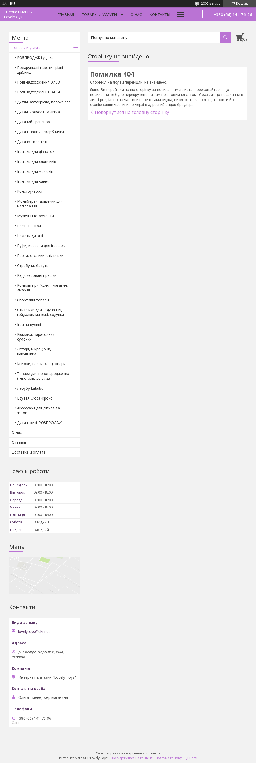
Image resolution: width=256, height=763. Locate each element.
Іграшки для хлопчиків (36, 161)
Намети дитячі (30, 235)
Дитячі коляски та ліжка (38, 111)
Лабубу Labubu (30, 388)
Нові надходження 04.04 (38, 92)
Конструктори (29, 191)
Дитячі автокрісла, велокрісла (44, 101)
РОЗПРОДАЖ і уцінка (35, 57)
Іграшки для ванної (34, 181)
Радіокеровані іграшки (36, 275)
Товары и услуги (99, 14)
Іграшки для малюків (35, 171)
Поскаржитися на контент (132, 758)
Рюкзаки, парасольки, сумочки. (36, 337)
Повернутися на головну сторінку (132, 112)
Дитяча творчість (33, 141)
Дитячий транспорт (34, 121)
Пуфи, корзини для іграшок (41, 245)
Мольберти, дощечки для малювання (40, 203)
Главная (65, 14)
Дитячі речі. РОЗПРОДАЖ (39, 422)
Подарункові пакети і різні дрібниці (40, 70)
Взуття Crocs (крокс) (35, 398)
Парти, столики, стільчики (40, 255)
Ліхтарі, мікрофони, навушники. (34, 351)
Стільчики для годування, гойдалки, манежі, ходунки (40, 312)
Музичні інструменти (35, 215)
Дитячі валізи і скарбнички (40, 131)
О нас (136, 14)
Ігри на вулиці (29, 324)
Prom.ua (154, 753)
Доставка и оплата (29, 452)
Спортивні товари (33, 299)
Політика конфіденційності (176, 758)
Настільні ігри (29, 225)
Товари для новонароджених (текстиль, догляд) (43, 376)
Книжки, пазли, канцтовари (41, 363)
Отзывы (19, 442)
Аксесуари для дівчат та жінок (38, 410)
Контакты (160, 14)
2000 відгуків (210, 3)
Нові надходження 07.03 (38, 82)
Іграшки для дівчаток (35, 151)
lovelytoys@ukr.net (34, 631)
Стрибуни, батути (33, 265)
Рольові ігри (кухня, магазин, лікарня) (42, 287)
